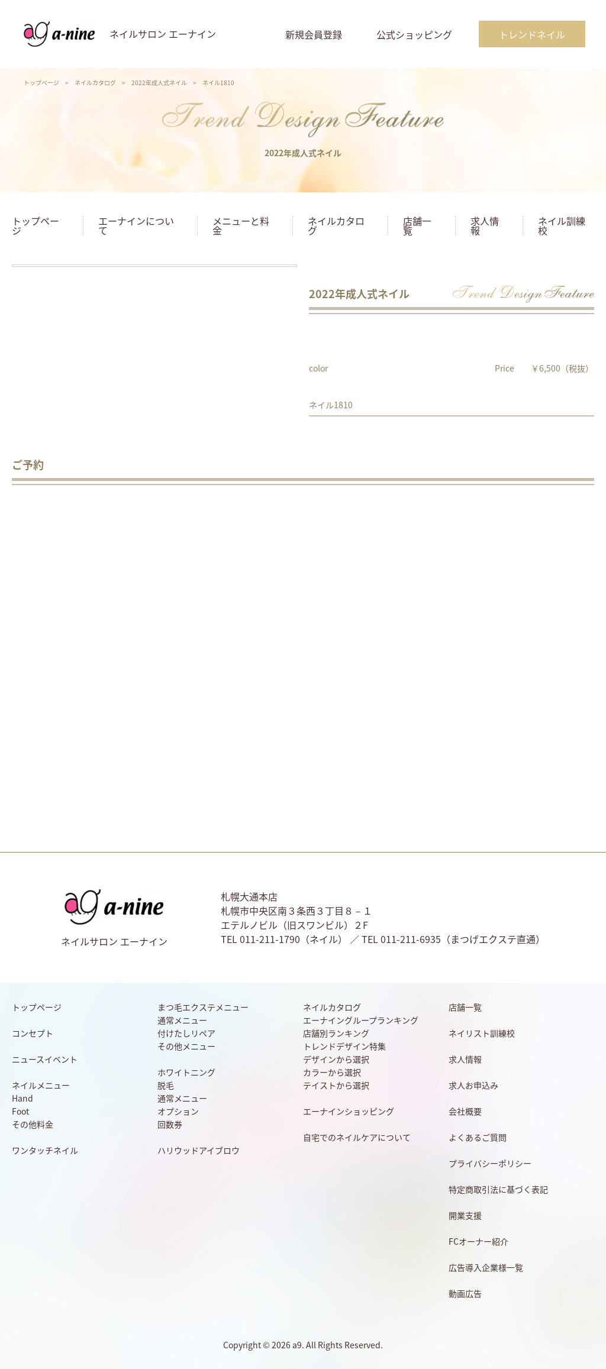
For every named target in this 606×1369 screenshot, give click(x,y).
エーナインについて (136, 225)
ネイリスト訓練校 (482, 1033)
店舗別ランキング (336, 1033)
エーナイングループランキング (360, 1020)
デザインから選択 (336, 1059)
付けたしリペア (186, 1033)
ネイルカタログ (95, 82)
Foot (20, 1111)
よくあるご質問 (478, 1137)
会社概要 (465, 1111)
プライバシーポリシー (490, 1163)
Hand (22, 1098)
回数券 (169, 1124)
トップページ (41, 82)
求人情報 (484, 225)
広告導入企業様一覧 (486, 1267)
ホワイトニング (186, 1072)
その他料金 (32, 1124)
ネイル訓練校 (561, 225)
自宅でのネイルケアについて (357, 1137)
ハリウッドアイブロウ (198, 1150)
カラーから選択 (332, 1072)
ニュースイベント (45, 1059)
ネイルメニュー (41, 1085)
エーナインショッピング (348, 1111)
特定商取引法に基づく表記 (498, 1189)
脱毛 (165, 1085)
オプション (178, 1111)
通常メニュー (182, 1020)
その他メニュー (186, 1046)
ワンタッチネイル (45, 1150)
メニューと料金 (240, 225)
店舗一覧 (417, 225)
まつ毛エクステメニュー (203, 1007)
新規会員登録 (313, 34)
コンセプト (32, 1033)
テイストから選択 (336, 1085)
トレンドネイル (532, 34)
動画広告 (465, 1293)
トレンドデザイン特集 (344, 1046)
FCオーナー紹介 (478, 1241)
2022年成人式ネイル (159, 82)
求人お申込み (473, 1085)
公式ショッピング (414, 34)
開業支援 (465, 1215)
